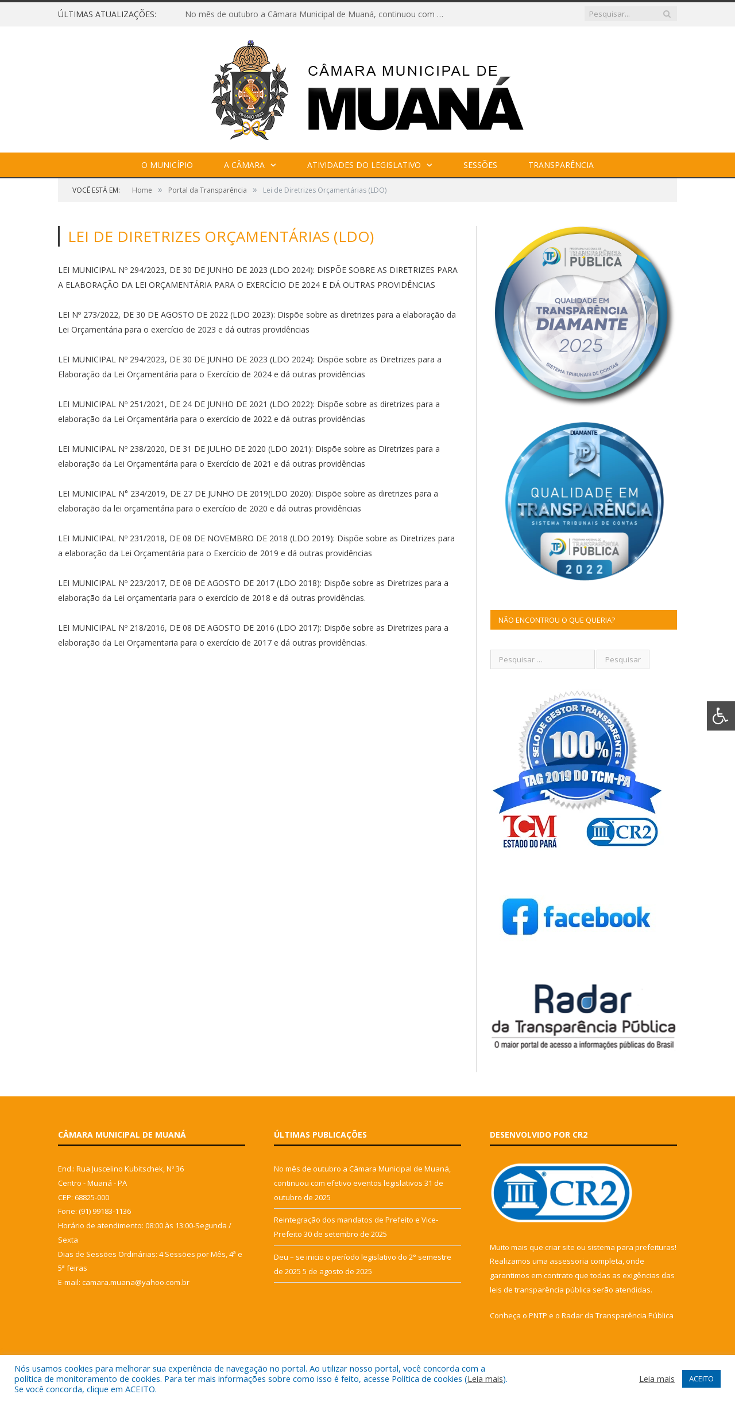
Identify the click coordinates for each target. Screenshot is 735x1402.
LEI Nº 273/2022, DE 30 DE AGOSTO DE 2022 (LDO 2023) (165, 314)
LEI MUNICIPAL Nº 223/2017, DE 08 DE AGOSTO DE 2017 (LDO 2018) (189, 582)
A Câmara (244, 164)
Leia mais (485, 1378)
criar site (560, 1247)
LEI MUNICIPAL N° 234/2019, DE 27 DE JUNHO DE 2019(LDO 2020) (184, 493)
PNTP (538, 1315)
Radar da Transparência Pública (618, 1315)
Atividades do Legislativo (364, 164)
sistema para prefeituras (631, 1247)
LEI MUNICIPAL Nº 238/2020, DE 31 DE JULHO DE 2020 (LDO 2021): (185, 448)
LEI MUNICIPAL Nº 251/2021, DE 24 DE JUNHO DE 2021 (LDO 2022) (185, 404)
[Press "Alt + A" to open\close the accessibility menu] (721, 716)
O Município (167, 164)
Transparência (561, 164)
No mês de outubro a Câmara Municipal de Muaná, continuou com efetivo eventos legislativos (317, 14)
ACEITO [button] (701, 1378)
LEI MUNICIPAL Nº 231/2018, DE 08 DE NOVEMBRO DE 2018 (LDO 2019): (196, 538)
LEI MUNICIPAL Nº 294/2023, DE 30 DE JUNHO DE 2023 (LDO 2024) (185, 269)
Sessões (480, 164)
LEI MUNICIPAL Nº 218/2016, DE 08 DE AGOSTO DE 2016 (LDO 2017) (189, 627)
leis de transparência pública (540, 1289)
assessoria (569, 1261)
